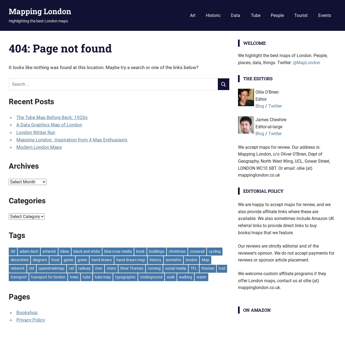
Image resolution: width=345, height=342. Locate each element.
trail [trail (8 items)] (222, 268)
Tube (255, 15)
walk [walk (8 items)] (171, 277)
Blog (259, 106)
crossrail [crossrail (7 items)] (197, 251)
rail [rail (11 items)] (71, 268)
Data (235, 15)
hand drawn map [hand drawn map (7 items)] (130, 260)
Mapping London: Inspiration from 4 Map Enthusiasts (71, 139)
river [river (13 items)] (98, 268)
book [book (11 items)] (140, 251)
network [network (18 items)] (18, 268)
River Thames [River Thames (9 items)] (131, 268)
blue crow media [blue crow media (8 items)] (118, 251)
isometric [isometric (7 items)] (173, 260)
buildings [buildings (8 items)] (156, 251)
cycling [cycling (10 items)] (215, 251)
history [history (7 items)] (155, 260)
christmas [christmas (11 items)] (177, 251)
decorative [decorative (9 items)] (19, 260)
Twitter (275, 106)
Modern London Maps (39, 147)
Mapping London (40, 11)
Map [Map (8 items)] (205, 260)
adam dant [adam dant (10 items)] (29, 251)
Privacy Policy (30, 320)
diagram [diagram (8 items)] (40, 260)
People (277, 15)
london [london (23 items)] (191, 260)
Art (192, 15)
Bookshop (27, 312)
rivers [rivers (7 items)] (111, 268)
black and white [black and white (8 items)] (86, 251)
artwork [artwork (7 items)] (49, 251)
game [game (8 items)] (68, 260)
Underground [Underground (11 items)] (151, 277)
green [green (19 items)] (82, 260)
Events (324, 15)
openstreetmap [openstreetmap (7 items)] (51, 268)
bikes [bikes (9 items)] (64, 251)
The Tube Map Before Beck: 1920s (52, 117)
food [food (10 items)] (55, 260)
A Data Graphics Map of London (49, 124)
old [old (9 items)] (31, 268)
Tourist (301, 15)
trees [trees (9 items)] (74, 277)
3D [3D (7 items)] (13, 251)
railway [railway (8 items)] (84, 268)
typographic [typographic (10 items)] (125, 277)
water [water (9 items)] (201, 277)
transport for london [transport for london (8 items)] (48, 277)
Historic (213, 15)
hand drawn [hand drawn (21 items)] (101, 260)
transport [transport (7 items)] (19, 277)
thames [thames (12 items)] (207, 268)
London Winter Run (35, 132)
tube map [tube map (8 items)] (103, 277)
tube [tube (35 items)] (86, 277)
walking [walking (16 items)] (185, 277)
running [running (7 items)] (154, 268)
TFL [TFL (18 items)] (194, 268)
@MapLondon (306, 62)
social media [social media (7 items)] (175, 268)
